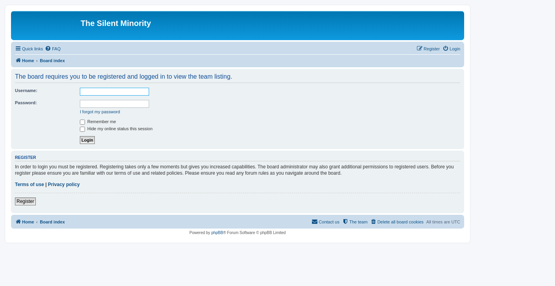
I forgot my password (100, 111)
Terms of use (29, 184)
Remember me (98, 121)
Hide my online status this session (116, 128)
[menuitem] (53, 49)
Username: (26, 90)
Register (25, 201)
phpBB (217, 233)
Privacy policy (64, 184)
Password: (26, 102)
